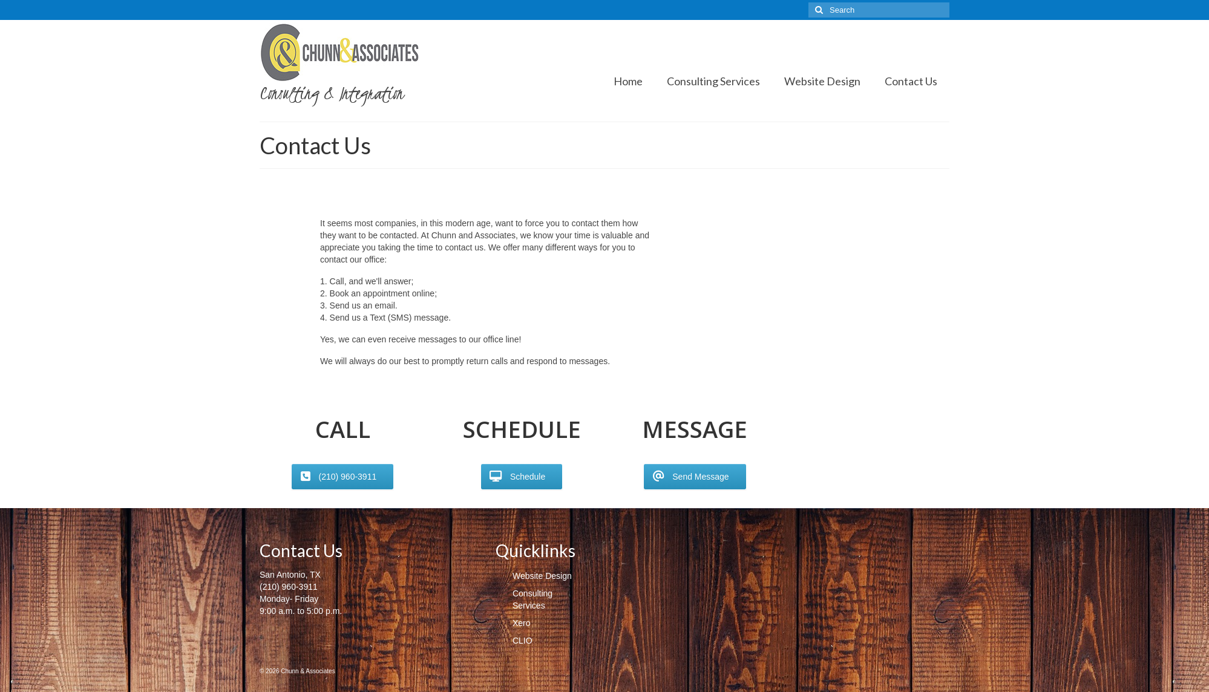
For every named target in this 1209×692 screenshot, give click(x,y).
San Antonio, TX (290, 574)
